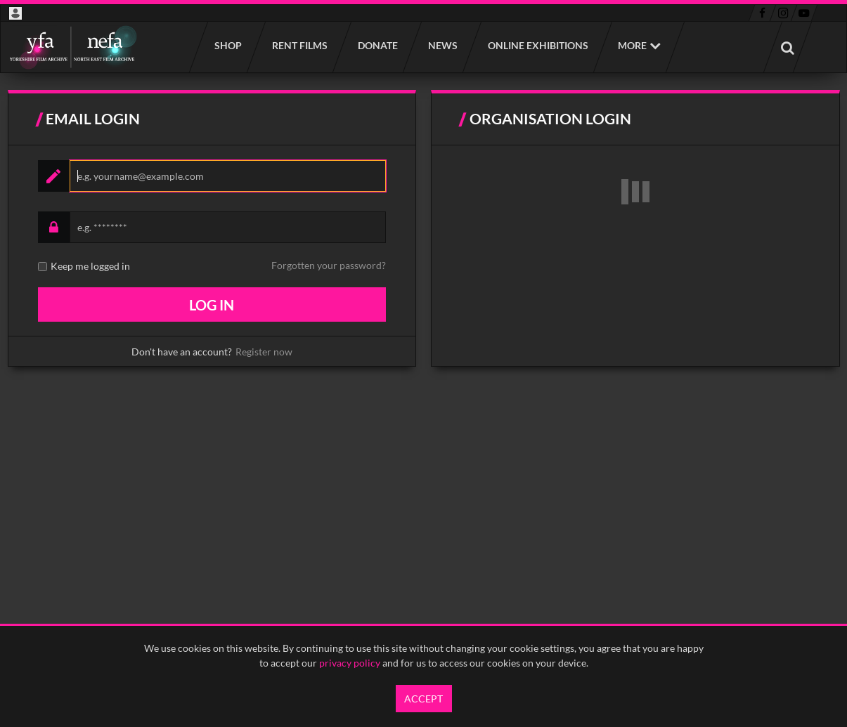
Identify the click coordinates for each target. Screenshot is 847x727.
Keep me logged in (90, 266)
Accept (423, 699)
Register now (263, 352)
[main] (424, 228)
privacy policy (349, 663)
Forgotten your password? (328, 265)
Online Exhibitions (537, 45)
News (442, 45)
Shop (227, 45)
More (632, 45)
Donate (377, 45)
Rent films (299, 45)
